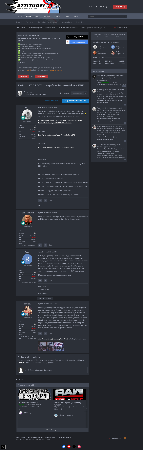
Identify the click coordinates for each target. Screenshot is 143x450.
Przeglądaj (46, 16)
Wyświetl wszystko (52, 430)
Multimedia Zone (66, 22)
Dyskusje (19, 22)
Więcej (75, 16)
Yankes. (118, 52)
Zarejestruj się (120, 7)
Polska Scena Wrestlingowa (47, 22)
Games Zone (80, 22)
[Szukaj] (99, 16)
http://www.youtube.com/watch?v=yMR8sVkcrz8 (56, 147)
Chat (37, 16)
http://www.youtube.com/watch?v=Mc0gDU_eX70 (56, 135)
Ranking (57, 16)
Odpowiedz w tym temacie (75, 101)
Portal (20, 16)
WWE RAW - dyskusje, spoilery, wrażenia (111, 84)
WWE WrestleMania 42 (29, 402)
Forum (28, 17)
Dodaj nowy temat (51, 101)
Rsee (117, 46)
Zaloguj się (23, 76)
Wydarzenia (30, 22)
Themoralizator (103, 52)
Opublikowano (47, 107)
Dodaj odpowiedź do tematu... (40, 370)
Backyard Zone (40, 94)
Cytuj (50, 200)
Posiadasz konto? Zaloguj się (100, 7)
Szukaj (66, 16)
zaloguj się (21, 362)
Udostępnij (64, 93)
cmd (99, 46)
